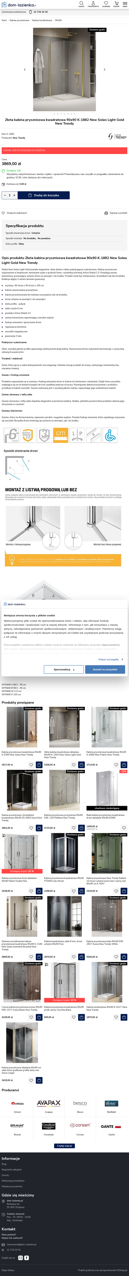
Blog (4, 1164)
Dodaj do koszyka (46, 195)
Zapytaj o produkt (118, 213)
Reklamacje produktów (13, 1180)
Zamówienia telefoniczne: (25, 12)
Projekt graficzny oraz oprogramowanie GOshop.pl (102, 1270)
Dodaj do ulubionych (17, 213)
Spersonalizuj (64, 669)
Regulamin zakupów (12, 1169)
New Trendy (19, 137)
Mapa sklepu (8, 1270)
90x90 (58, 20)
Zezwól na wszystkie (105, 669)
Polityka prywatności (12, 1186)
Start (4, 20)
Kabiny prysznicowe (19, 20)
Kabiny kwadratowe (42, 20)
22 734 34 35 (13, 1249)
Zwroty (5, 1175)
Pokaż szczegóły (109, 659)
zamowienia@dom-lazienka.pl (21, 1244)
